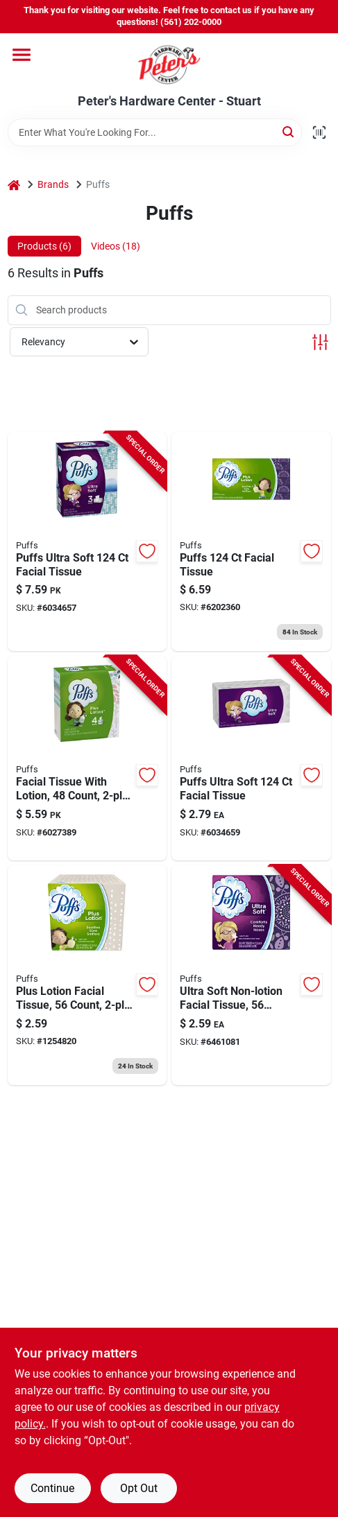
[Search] (289, 131)
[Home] (14, 184)
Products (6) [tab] (44, 246)
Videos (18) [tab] (115, 246)
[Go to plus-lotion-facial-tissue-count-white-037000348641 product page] (87, 975)
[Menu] (21, 55)
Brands (53, 184)
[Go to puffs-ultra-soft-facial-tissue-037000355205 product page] (87, 542)
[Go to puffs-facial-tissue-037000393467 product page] (251, 542)
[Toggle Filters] (320, 342)
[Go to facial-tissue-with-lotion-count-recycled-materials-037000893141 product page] (87, 758)
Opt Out (139, 1488)
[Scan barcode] (319, 132)
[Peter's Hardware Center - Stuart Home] (169, 64)
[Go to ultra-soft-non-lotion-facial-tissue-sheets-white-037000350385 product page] (251, 975)
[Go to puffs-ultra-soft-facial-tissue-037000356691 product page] (251, 758)
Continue (52, 1488)
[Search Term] (155, 132)
